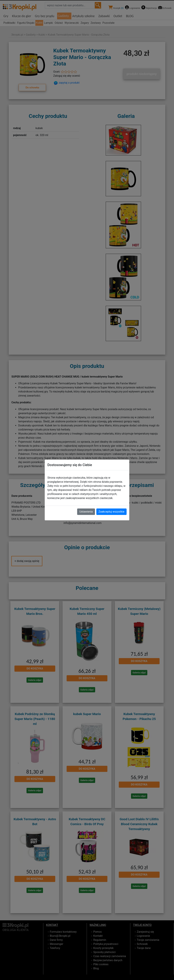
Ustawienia (86, 511)
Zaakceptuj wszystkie (111, 511)
